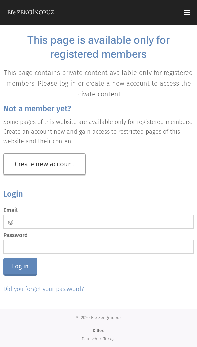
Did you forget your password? (43, 289)
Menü (187, 12)
